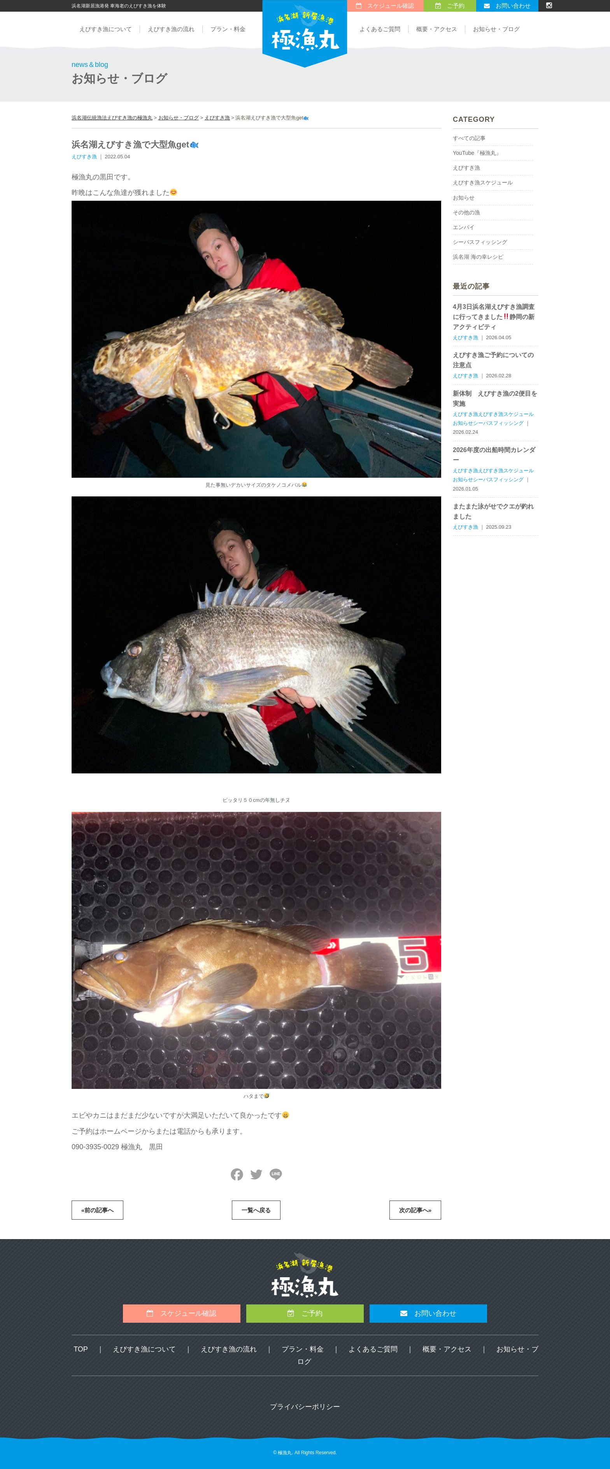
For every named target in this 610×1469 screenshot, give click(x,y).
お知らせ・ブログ (496, 29)
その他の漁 (466, 212)
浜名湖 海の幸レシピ (478, 257)
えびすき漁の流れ (171, 29)
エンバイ (464, 227)
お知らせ (464, 198)
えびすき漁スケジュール (483, 182)
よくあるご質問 (379, 29)
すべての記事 (469, 138)
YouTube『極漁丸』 (477, 153)
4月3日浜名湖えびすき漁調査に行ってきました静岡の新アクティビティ (494, 316)
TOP (81, 1349)
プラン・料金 (227, 29)
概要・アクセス (436, 29)
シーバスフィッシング (480, 242)
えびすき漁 (466, 168)
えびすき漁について (105, 29)
